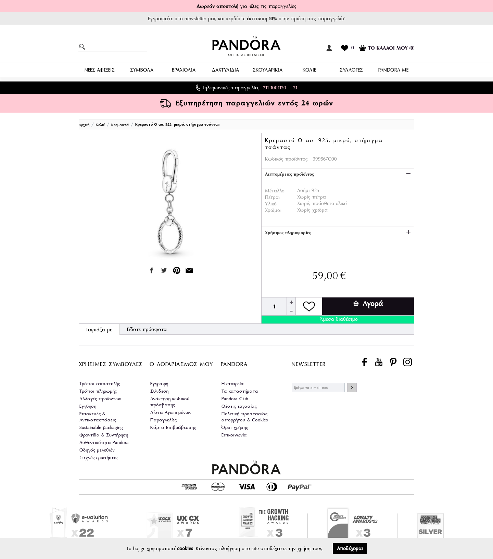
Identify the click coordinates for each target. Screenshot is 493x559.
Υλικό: (271, 204)
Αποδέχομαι (350, 548)
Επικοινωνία (234, 435)
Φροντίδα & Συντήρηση (103, 435)
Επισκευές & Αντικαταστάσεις (97, 417)
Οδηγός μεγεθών (97, 450)
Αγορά (368, 303)
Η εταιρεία (233, 383)
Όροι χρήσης (235, 427)
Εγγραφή (159, 383)
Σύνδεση (159, 391)
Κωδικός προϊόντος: (287, 159)
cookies (185, 548)
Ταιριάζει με (99, 330)
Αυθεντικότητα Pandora (104, 442)
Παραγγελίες (163, 420)
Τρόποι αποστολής (99, 383)
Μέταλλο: (275, 191)
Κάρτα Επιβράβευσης (173, 427)
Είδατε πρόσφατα (147, 329)
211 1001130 (274, 88)
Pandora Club (235, 399)
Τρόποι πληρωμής (98, 391)
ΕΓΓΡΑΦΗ (352, 387)
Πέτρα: (272, 197)
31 (295, 88)
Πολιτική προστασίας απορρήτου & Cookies (245, 417)
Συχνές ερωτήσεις (98, 457)
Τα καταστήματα (240, 391)
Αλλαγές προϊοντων (100, 399)
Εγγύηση (87, 406)
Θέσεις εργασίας (239, 406)
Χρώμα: (273, 210)
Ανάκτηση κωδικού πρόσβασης (170, 402)
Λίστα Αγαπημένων (170, 412)
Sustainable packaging (101, 427)
